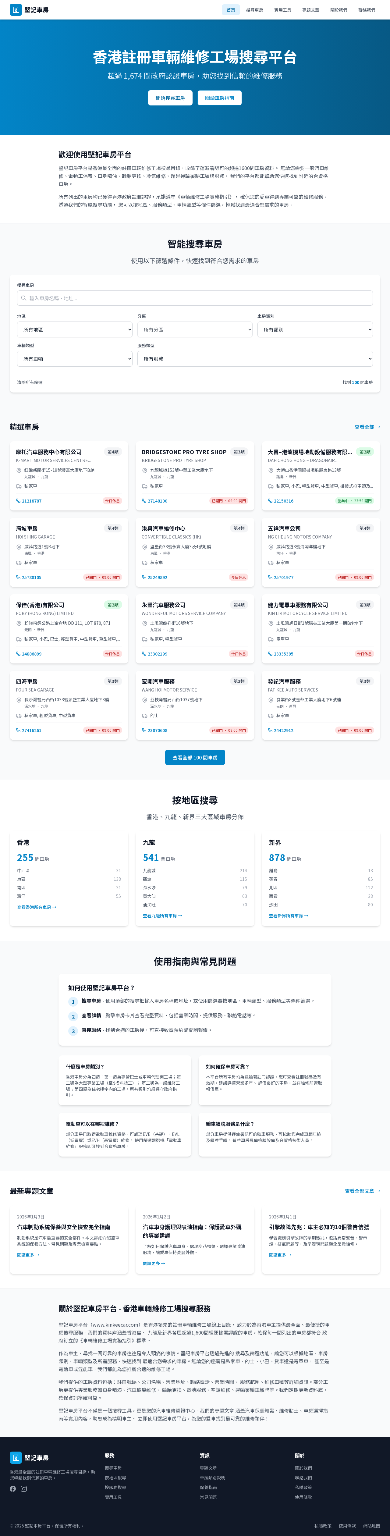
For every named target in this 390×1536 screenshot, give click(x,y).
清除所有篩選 (30, 382)
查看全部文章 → (362, 1190)
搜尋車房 (254, 10)
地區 (21, 316)
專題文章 (310, 10)
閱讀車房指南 (219, 97)
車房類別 (266, 316)
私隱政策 (303, 1487)
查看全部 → (367, 426)
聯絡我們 (366, 10)
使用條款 (303, 1497)
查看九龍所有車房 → (162, 915)
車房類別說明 (212, 1477)
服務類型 (145, 345)
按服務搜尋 (115, 1487)
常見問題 (208, 1497)
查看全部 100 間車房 (195, 757)
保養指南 (208, 1487)
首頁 (231, 10)
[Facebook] (13, 1489)
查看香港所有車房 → (36, 907)
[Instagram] (24, 1489)
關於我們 (338, 10)
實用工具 (282, 10)
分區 (141, 316)
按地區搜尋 (115, 1477)
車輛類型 (25, 345)
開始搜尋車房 (170, 97)
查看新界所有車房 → (288, 915)
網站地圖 (371, 1526)
